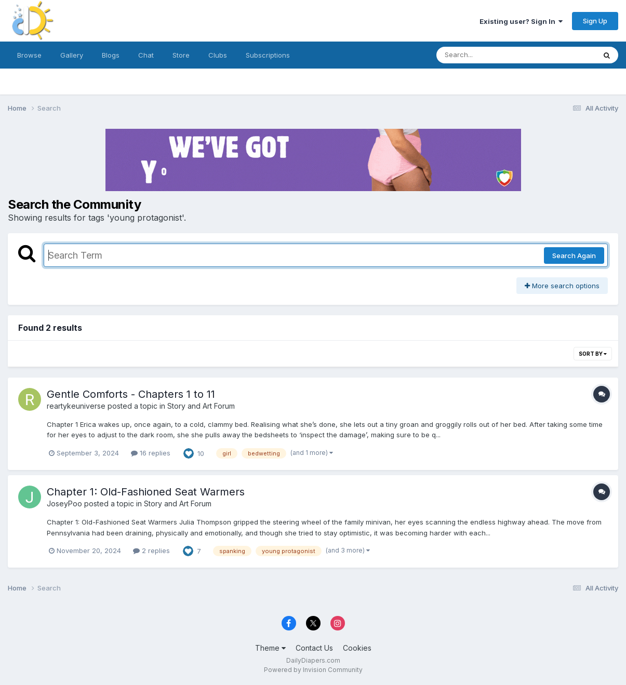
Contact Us (314, 647)
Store (181, 55)
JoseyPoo (64, 503)
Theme (270, 647)
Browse (29, 55)
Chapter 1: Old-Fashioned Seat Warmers (146, 492)
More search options (562, 285)
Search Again (574, 255)
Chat (146, 55)
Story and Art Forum (201, 405)
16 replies (150, 453)
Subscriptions (268, 55)
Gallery (71, 55)
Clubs (217, 55)
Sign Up (595, 21)
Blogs (110, 55)
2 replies (151, 550)
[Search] (487, 55)
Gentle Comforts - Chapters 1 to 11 (131, 394)
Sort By (593, 354)
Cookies (357, 647)
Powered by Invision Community (313, 670)
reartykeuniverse (76, 405)
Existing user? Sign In (521, 21)
